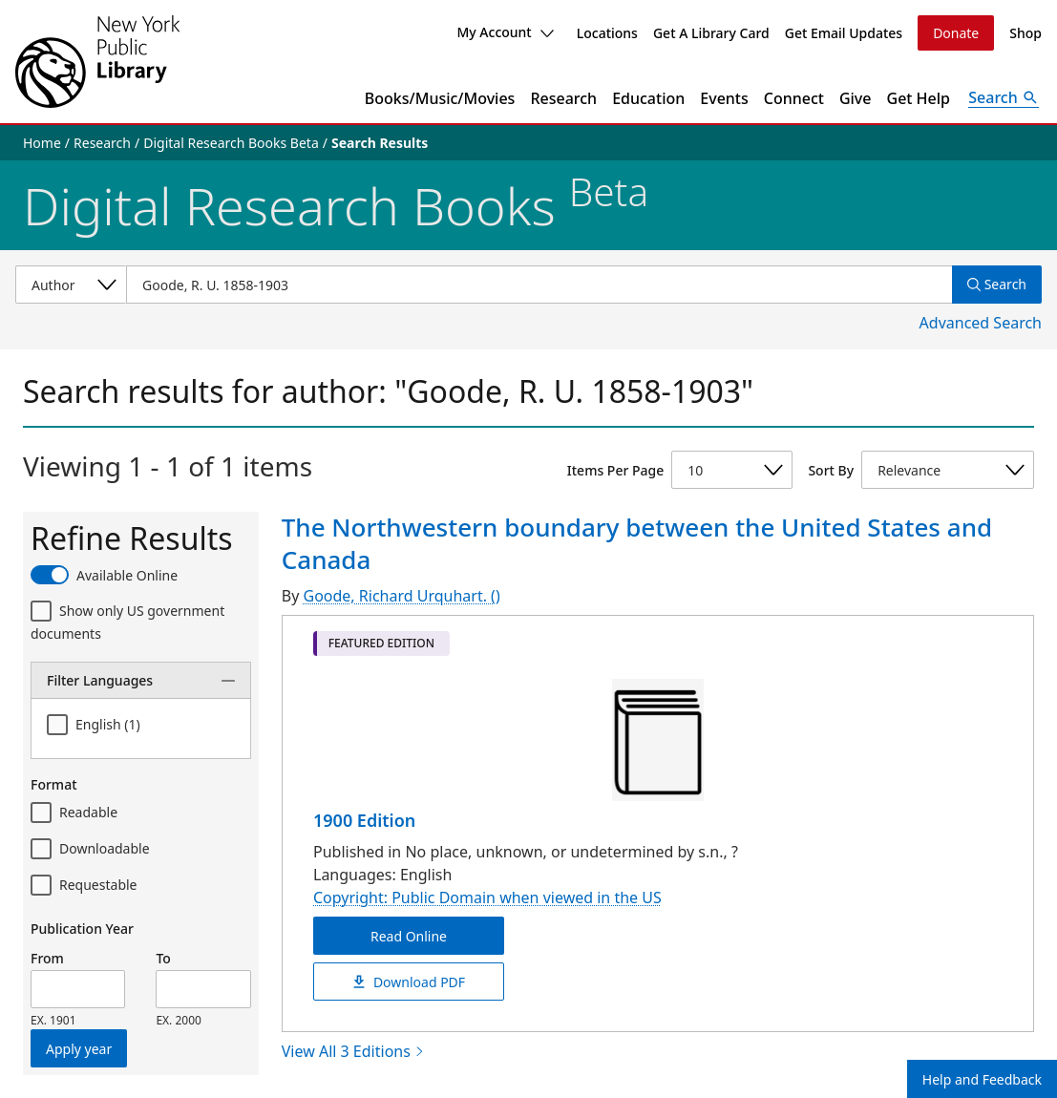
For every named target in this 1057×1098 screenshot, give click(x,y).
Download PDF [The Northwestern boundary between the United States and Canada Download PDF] (408, 981)
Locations (607, 33)
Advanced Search (981, 322)
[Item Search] (539, 284)
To (163, 958)
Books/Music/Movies (440, 98)
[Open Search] (1003, 98)
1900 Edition (364, 820)
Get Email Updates (843, 33)
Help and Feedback (982, 1079)
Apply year (79, 1049)
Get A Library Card (711, 33)
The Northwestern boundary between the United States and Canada (637, 543)
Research (563, 98)
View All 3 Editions (353, 1051)
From (47, 958)
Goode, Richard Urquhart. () (401, 595)
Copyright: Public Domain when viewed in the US (487, 897)
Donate (956, 33)
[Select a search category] (70, 284)
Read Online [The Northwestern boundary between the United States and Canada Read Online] (408, 935)
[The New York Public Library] (97, 61)
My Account (504, 32)
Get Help (919, 98)
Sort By (831, 470)
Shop (1025, 33)
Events (724, 98)
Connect (794, 98)
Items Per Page (615, 470)
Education (648, 98)
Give (855, 98)
